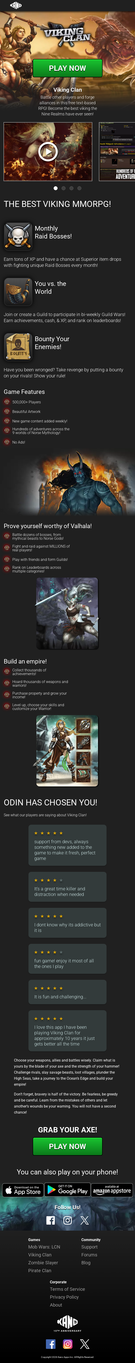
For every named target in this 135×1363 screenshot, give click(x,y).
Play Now (67, 68)
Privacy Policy (64, 1297)
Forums (89, 1255)
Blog (85, 1262)
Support (89, 1247)
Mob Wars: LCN (44, 1247)
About (56, 1305)
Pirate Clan (39, 1270)
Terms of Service (67, 1289)
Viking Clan (40, 1255)
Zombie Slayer (43, 1262)
